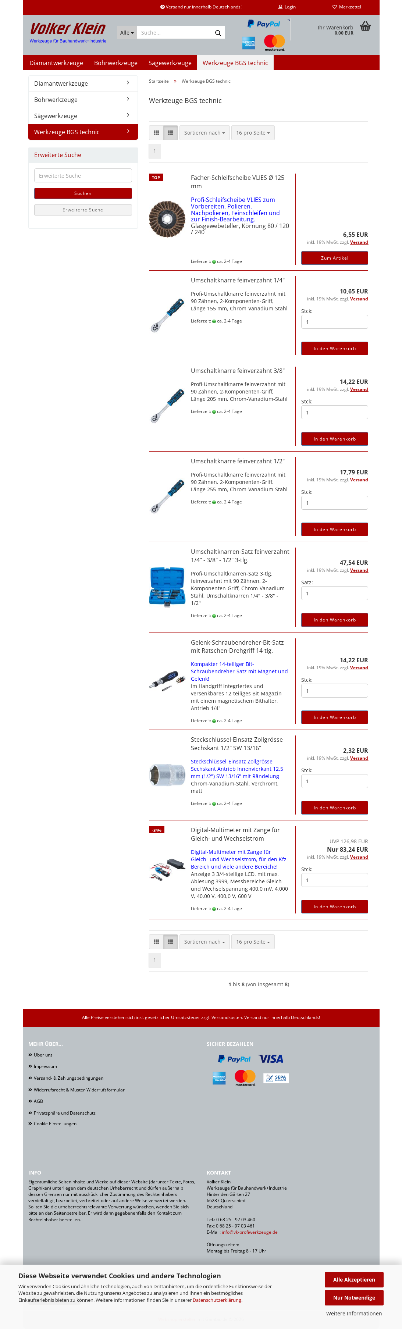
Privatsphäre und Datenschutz (65, 1113)
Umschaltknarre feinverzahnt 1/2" (238, 461)
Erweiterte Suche (83, 210)
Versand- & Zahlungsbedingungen (68, 1078)
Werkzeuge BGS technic (235, 63)
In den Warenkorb (335, 348)
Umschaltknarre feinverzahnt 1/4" (238, 280)
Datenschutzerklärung (217, 1300)
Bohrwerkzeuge (116, 63)
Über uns (43, 1055)
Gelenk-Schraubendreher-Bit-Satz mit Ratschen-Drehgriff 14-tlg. (237, 646)
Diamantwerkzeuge (56, 63)
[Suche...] (127, 32)
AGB (38, 1101)
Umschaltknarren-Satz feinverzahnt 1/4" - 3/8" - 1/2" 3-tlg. (240, 556)
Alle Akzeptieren (354, 1279)
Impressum (45, 1066)
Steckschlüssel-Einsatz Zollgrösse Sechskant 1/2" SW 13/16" (237, 743)
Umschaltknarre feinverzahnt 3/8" (238, 371)
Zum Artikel (335, 258)
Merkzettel (346, 7)
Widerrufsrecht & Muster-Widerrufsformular (79, 1090)
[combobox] (204, 132)
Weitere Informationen (354, 1313)
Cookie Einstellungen (55, 1123)
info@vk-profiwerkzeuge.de (250, 1232)
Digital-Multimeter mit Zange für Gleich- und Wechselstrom (235, 834)
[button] (156, 132)
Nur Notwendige (354, 1297)
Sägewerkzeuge (170, 63)
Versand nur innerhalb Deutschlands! (201, 7)
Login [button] (287, 7)
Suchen (83, 193)
